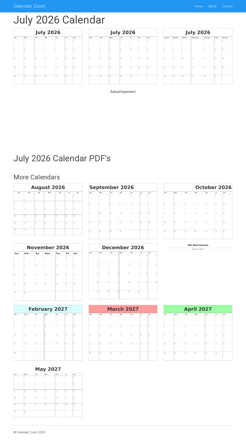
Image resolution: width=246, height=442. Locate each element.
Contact (227, 6)
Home (198, 6)
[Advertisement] (123, 122)
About (213, 6)
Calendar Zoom (29, 6)
